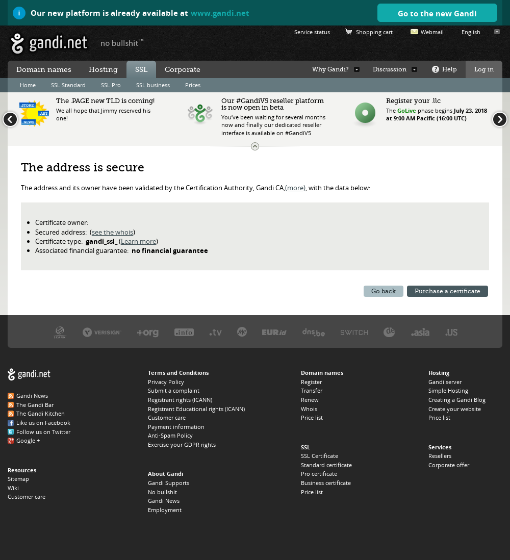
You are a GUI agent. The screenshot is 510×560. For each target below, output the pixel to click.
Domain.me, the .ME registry (242, 332)
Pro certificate (319, 473)
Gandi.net (29, 374)
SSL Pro (111, 85)
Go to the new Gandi (437, 13)
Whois (309, 409)
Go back (383, 291)
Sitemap (18, 478)
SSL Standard (68, 85)
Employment (165, 510)
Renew (310, 399)
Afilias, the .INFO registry (184, 332)
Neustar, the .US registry (451, 332)
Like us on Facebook (43, 422)
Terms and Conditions (178, 372)
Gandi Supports (168, 483)
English (471, 32)
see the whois (112, 232)
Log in (484, 69)
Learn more (138, 241)
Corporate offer (448, 465)
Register (311, 382)
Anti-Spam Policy (170, 435)
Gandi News (32, 395)
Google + (28, 440)
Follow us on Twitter (43, 432)
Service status (312, 32)
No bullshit (162, 492)
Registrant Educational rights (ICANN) (196, 409)
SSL (141, 69)
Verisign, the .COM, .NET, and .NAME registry (102, 332)
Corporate (182, 69)
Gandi (49, 44)
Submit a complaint (173, 390)
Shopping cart (374, 32)
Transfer (311, 390)
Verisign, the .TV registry (215, 332)
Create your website (454, 409)
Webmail (432, 32)
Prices (192, 85)
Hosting (103, 69)
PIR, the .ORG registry (148, 332)
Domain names (43, 69)
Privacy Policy (166, 382)
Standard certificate (326, 465)
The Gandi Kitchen (40, 413)
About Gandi (165, 473)
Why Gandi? (330, 69)
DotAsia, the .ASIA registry (420, 332)
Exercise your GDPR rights (182, 444)
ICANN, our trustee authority (60, 332)
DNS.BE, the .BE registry (313, 332)
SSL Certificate (319, 456)
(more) (295, 187)
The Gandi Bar (35, 405)
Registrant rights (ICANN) (180, 399)
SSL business (153, 85)
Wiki (13, 488)
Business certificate (326, 483)
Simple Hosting (448, 390)
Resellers (439, 456)
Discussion (389, 69)
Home (28, 85)
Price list (312, 417)
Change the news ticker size (255, 146)
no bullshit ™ (122, 42)
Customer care (26, 496)
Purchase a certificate (447, 291)
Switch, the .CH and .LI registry (354, 332)
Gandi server (445, 382)
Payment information (176, 426)
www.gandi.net (220, 13)
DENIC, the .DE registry (389, 332)
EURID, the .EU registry (274, 332)
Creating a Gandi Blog (457, 399)
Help (449, 69)
